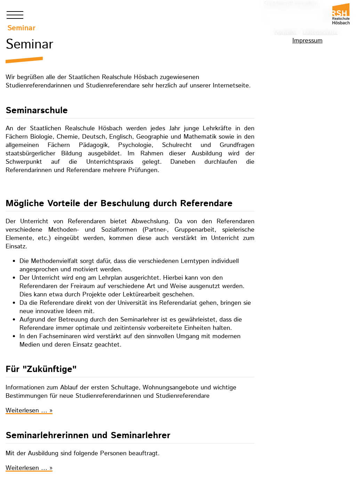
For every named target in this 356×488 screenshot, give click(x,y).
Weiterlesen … (29, 410)
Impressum (307, 40)
